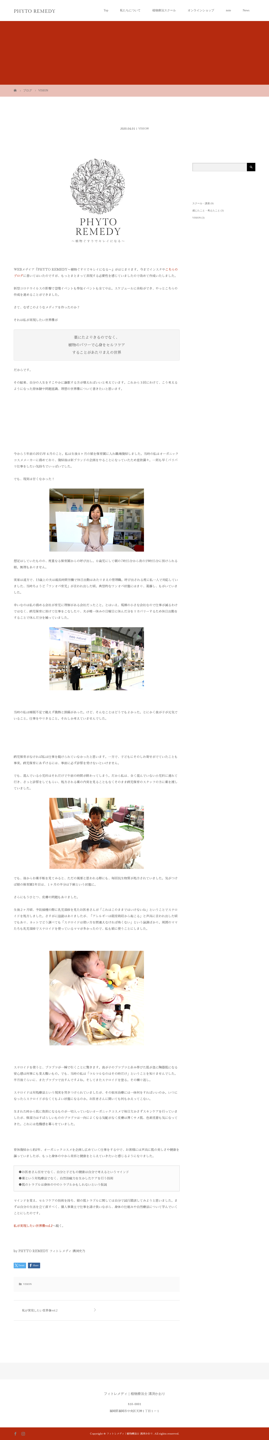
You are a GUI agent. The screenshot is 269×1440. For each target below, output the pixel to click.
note (228, 10)
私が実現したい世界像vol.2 (33, 1225)
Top (106, 10)
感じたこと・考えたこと (206, 210)
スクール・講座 (201, 203)
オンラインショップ (201, 10)
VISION (143, 128)
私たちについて (130, 10)
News (246, 10)
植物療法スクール (164, 10)
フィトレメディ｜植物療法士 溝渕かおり (134, 1393)
